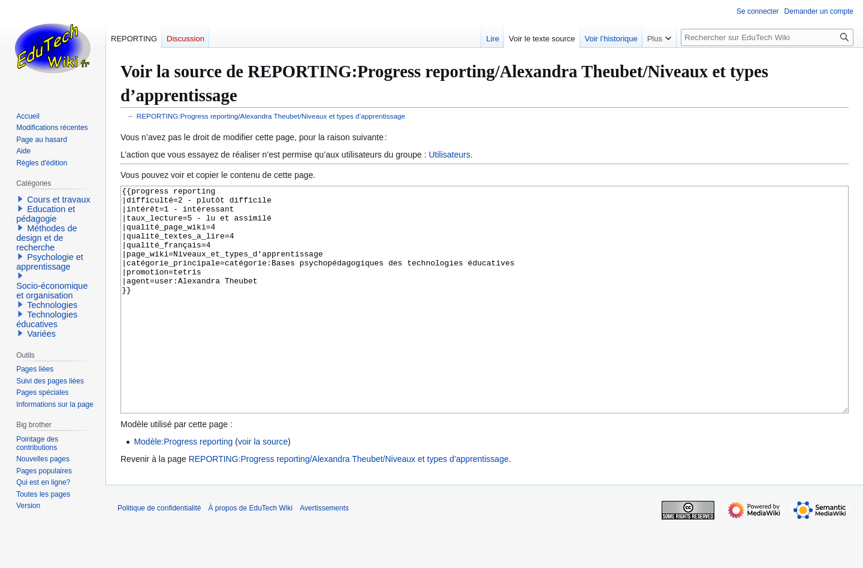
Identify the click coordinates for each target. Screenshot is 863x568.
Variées (41, 334)
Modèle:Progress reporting (183, 486)
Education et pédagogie (45, 213)
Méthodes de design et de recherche (46, 237)
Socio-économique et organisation (51, 290)
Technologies (52, 305)
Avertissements (324, 553)
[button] (20, 199)
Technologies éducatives (46, 319)
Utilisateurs (449, 154)
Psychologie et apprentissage (49, 261)
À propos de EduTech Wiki (250, 553)
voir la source (263, 486)
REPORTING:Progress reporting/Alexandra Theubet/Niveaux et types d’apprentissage (271, 116)
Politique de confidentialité (159, 553)
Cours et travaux (58, 199)
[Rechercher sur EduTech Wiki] (767, 37)
